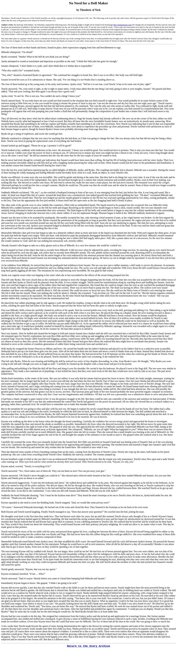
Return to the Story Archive (88, 646)
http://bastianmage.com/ (122, 25)
